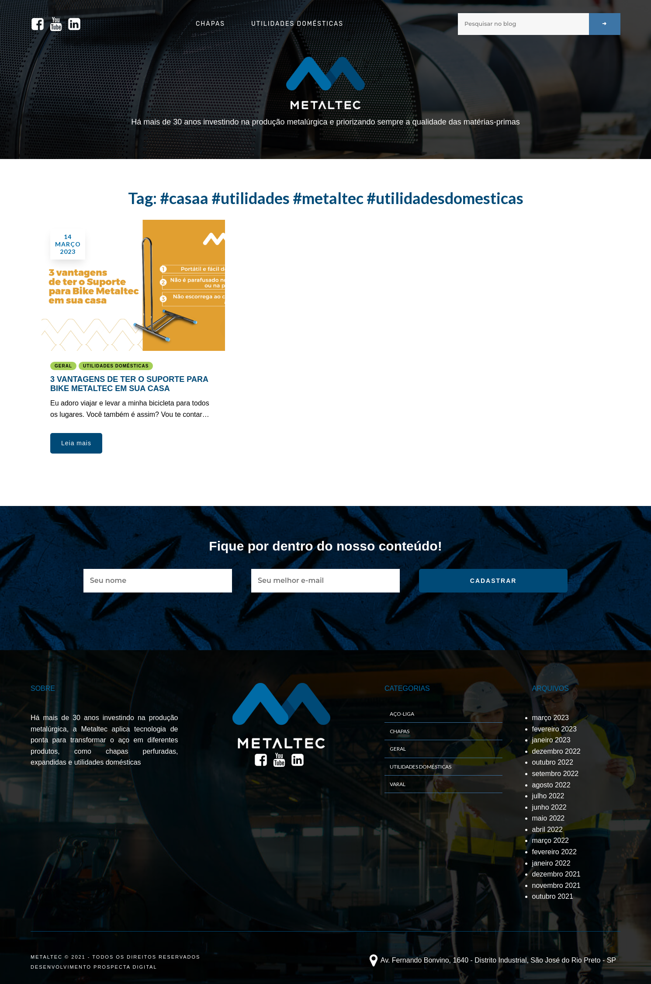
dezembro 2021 (556, 874)
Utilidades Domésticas (297, 24)
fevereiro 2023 (554, 729)
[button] (76, 443)
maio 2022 (548, 818)
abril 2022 (547, 829)
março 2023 (550, 717)
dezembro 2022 (556, 751)
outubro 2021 (552, 896)
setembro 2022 (555, 773)
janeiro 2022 (551, 863)
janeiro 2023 (551, 740)
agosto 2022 (551, 785)
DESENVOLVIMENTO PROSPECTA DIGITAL (94, 967)
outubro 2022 (552, 762)
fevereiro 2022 (554, 852)
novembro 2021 (556, 885)
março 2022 (550, 840)
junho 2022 (549, 807)
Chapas (210, 24)
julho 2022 (548, 796)
